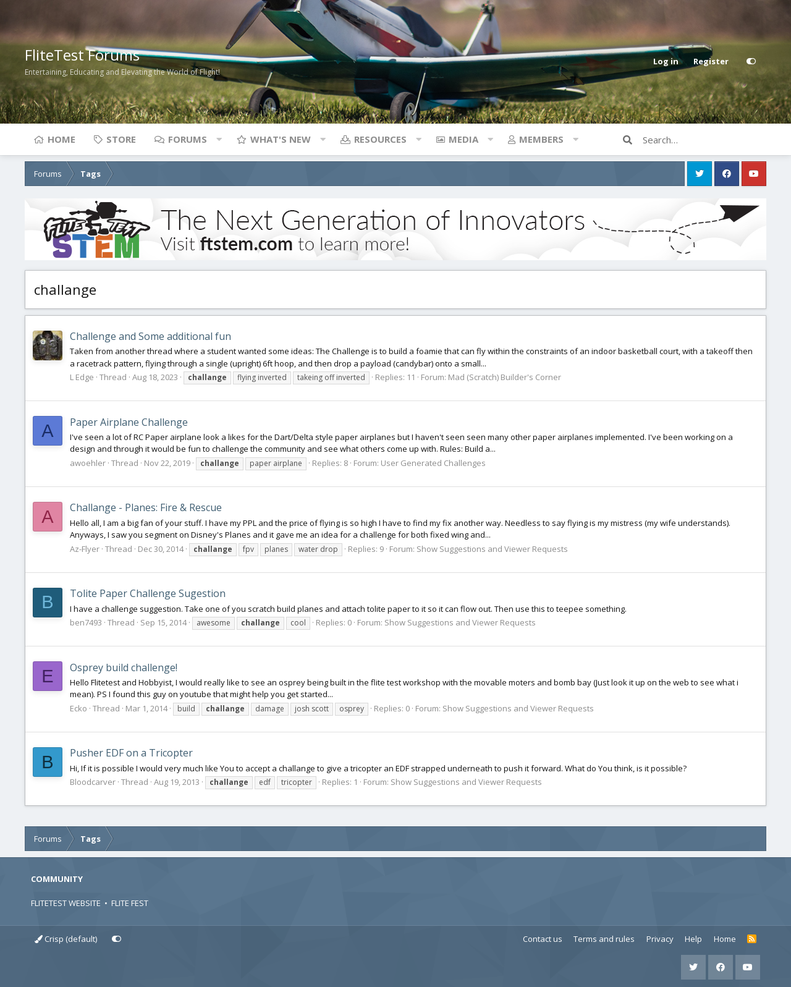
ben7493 (86, 622)
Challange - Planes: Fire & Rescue (146, 507)
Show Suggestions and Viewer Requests (492, 548)
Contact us (542, 938)
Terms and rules (604, 938)
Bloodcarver (93, 781)
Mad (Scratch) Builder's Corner (504, 377)
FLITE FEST (129, 903)
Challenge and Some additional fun (150, 336)
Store (121, 139)
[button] (218, 139)
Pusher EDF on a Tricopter (131, 753)
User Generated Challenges (433, 462)
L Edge (82, 377)
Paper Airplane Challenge (129, 422)
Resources (380, 139)
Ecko (78, 708)
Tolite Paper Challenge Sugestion (148, 593)
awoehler (88, 462)
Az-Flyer (84, 548)
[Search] (704, 139)
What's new (280, 139)
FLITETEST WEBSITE (66, 903)
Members (541, 139)
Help (693, 938)
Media (463, 139)
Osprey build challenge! (123, 667)
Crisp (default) (66, 938)
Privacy (660, 938)
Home (61, 139)
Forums (187, 139)
